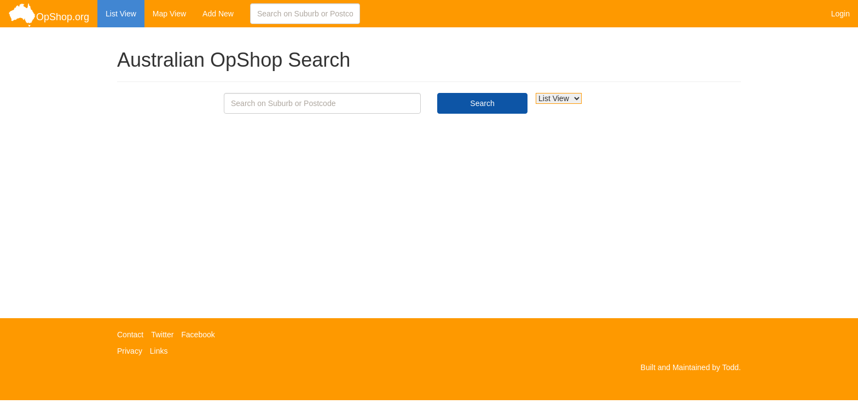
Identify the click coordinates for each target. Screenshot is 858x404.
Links (159, 351)
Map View (169, 13)
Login (840, 13)
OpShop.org (48, 15)
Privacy (129, 351)
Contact (130, 334)
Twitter (162, 334)
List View (121, 13)
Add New (218, 13)
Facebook (198, 334)
